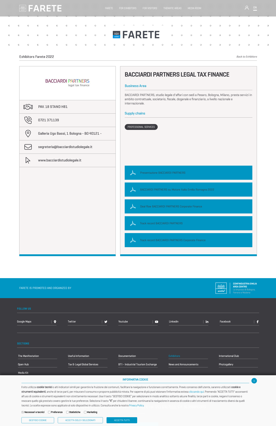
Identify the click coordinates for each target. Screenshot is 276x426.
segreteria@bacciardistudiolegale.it (65, 147)
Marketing (92, 412)
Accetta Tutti (122, 420)
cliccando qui (196, 391)
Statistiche (74, 412)
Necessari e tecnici (34, 412)
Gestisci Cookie (38, 420)
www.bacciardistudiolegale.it (59, 160)
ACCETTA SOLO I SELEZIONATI (80, 420)
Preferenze (57, 412)
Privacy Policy (136, 405)
